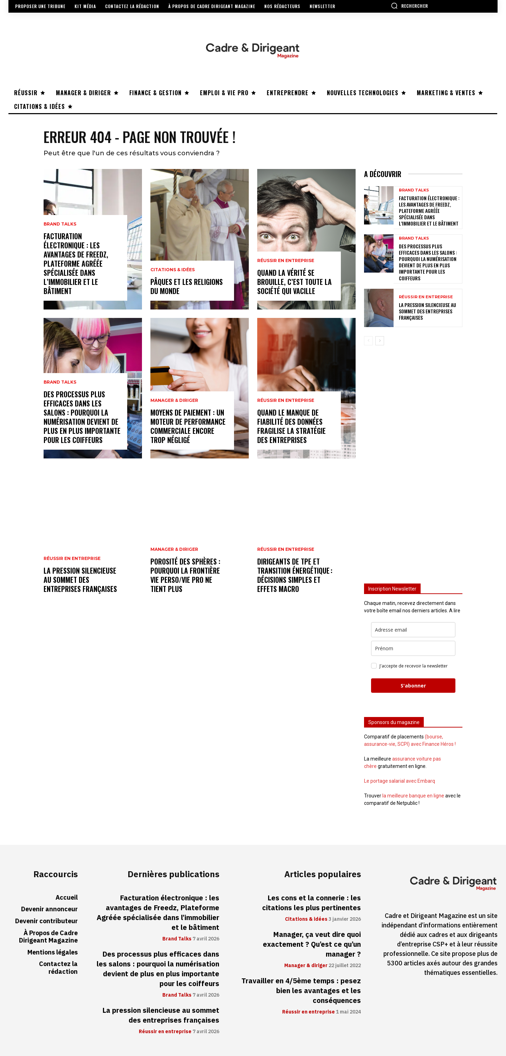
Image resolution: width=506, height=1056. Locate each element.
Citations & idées (172, 270)
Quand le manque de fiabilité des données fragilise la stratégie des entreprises (291, 426)
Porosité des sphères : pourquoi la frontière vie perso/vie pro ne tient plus (185, 575)
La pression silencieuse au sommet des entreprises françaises (80, 579)
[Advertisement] (413, 461)
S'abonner (413, 685)
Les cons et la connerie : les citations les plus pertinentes (311, 903)
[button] (409, 5)
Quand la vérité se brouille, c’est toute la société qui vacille (294, 281)
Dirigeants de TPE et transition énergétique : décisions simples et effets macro (294, 575)
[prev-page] (368, 340)
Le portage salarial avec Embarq (399, 781)
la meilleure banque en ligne (413, 795)
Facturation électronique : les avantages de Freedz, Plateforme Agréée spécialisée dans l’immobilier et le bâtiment (76, 263)
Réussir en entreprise (72, 558)
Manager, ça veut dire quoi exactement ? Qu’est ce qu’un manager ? (312, 944)
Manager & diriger (174, 400)
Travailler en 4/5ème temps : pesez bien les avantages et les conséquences (301, 991)
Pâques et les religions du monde (186, 286)
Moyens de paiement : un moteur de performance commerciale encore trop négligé (188, 426)
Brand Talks (60, 224)
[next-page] (379, 340)
